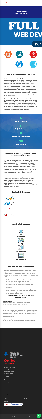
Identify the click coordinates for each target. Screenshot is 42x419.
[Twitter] (6, 399)
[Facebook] (24, 399)
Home (16, 13)
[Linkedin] (6, 401)
